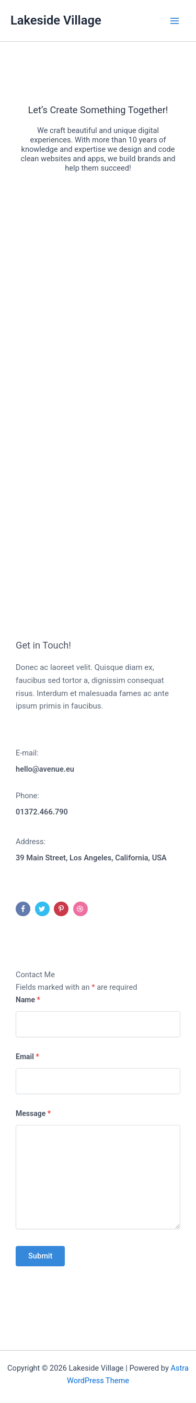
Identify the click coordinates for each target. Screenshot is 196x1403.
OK (154, 315)
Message (33, 1113)
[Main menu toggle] (175, 21)
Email (27, 1056)
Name (28, 1000)
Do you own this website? (60, 316)
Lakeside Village (55, 20)
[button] (98, 391)
